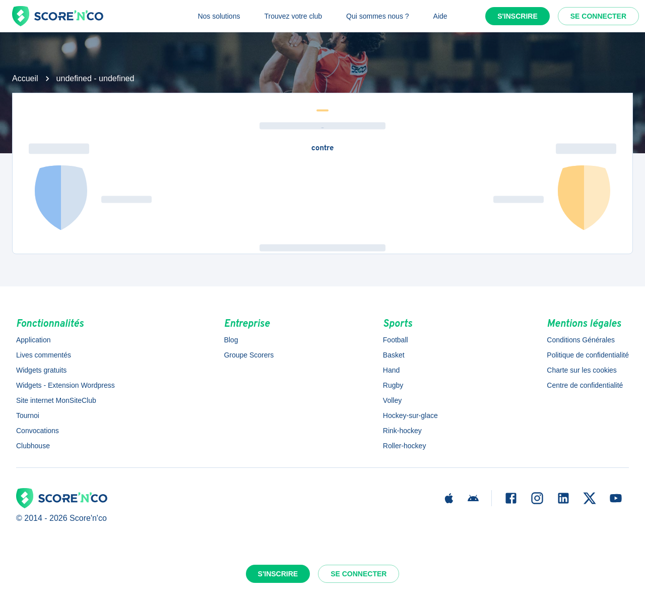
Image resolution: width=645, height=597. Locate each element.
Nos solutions (219, 16)
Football (395, 340)
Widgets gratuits (41, 370)
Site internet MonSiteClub (56, 400)
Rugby (393, 385)
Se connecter (598, 16)
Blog (231, 340)
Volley (392, 400)
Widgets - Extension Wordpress (65, 385)
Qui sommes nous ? (377, 16)
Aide (440, 16)
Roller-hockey (404, 446)
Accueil (25, 78)
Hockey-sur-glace (410, 415)
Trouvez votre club (293, 16)
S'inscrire (517, 16)
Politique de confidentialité (588, 355)
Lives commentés (43, 355)
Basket (394, 355)
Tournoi (27, 415)
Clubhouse (33, 446)
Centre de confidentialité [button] (585, 385)
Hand (391, 370)
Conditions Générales (581, 340)
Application (33, 340)
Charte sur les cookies (582, 370)
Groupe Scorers (249, 355)
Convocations (37, 431)
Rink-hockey (402, 431)
